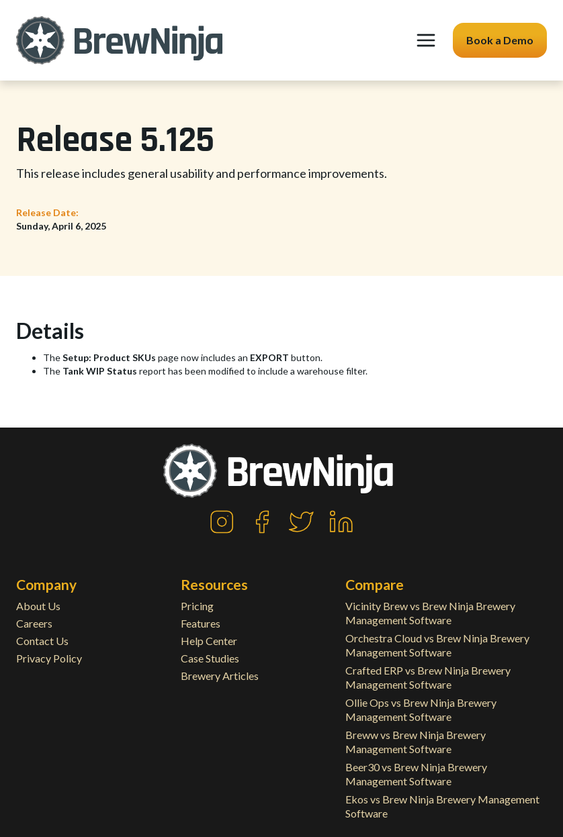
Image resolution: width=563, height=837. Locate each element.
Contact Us (42, 640)
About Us (38, 605)
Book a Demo (499, 40)
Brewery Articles (220, 675)
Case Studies (210, 658)
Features (200, 623)
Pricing (197, 605)
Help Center (209, 640)
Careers (34, 623)
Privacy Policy (49, 658)
